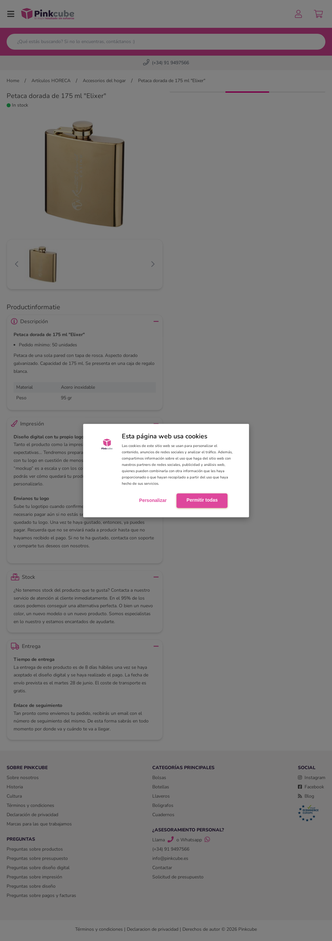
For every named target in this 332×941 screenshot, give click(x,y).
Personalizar (152, 500)
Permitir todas (202, 500)
